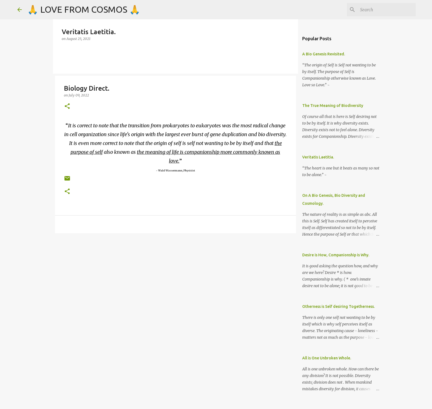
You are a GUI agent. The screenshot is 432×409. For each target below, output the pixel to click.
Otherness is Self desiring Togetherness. (338, 306)
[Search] (387, 9)
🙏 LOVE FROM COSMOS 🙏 (83, 9)
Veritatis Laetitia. (318, 157)
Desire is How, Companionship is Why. (335, 255)
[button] (67, 106)
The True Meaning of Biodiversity (332, 105)
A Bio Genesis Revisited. (323, 54)
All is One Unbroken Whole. (326, 358)
